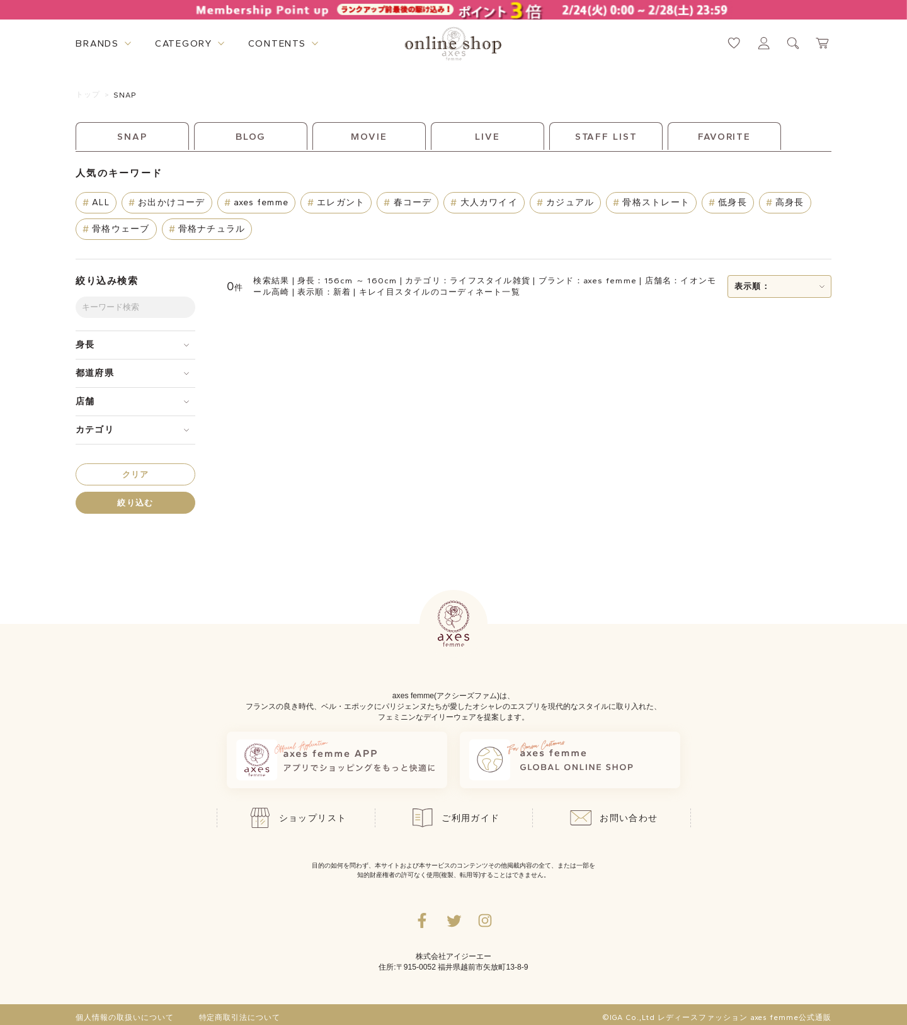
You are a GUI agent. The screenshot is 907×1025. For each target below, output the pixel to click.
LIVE (487, 136)
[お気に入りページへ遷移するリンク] (734, 43)
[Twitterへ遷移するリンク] (453, 920)
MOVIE (369, 136)
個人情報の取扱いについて (125, 1017)
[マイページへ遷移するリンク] (763, 43)
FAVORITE (724, 136)
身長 (85, 344)
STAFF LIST (606, 136)
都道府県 (95, 373)
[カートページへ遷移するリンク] (822, 43)
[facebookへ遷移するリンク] (422, 920)
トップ (88, 94)
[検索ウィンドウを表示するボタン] (793, 43)
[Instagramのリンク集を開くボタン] (485, 920)
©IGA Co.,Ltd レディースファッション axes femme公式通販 (716, 1017)
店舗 (85, 401)
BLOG (251, 136)
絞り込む (135, 502)
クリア (135, 474)
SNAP (125, 95)
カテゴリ (95, 429)
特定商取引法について (240, 1017)
